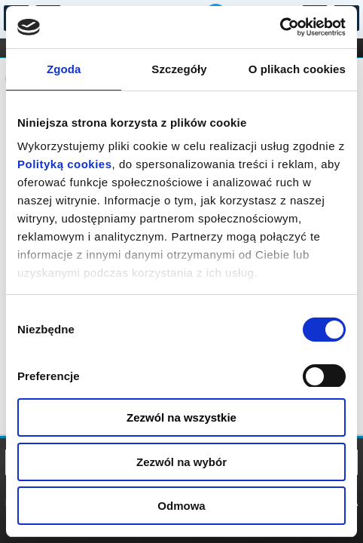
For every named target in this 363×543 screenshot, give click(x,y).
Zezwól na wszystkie (181, 417)
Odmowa (181, 505)
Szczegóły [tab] (178, 69)
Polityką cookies (64, 164)
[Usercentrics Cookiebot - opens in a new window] (280, 27)
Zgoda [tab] (64, 69)
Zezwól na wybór (181, 462)
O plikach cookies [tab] (297, 69)
